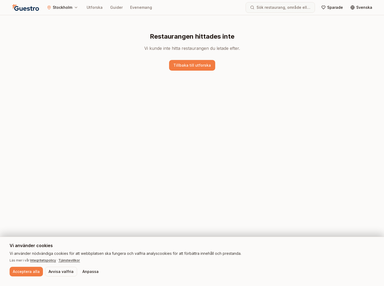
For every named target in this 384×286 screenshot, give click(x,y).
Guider (116, 7)
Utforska (95, 7)
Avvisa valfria (61, 271)
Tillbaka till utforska (192, 65)
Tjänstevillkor (69, 260)
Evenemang (141, 7)
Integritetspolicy (43, 260)
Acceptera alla (26, 271)
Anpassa (90, 271)
